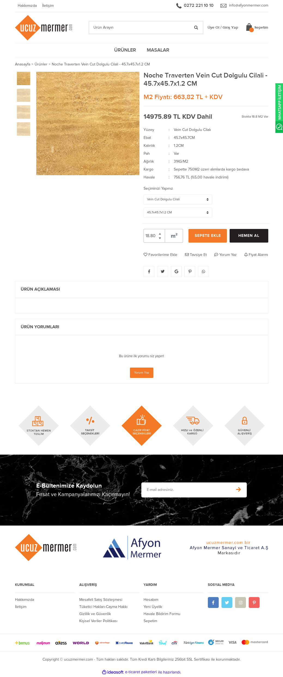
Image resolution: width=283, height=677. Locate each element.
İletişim (48, 6)
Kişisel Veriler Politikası (98, 622)
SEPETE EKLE (208, 236)
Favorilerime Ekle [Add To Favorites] (160, 255)
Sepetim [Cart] (261, 28)
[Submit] (238, 490)
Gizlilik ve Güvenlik (95, 614)
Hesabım (151, 600)
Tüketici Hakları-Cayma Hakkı (103, 607)
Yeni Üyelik (153, 607)
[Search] (146, 28)
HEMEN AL (248, 236)
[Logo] (44, 28)
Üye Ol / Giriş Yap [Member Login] (223, 28)
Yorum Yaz (141, 373)
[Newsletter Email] (185, 490)
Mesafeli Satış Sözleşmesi (100, 600)
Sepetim (150, 622)
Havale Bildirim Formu (162, 614)
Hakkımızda (27, 6)
